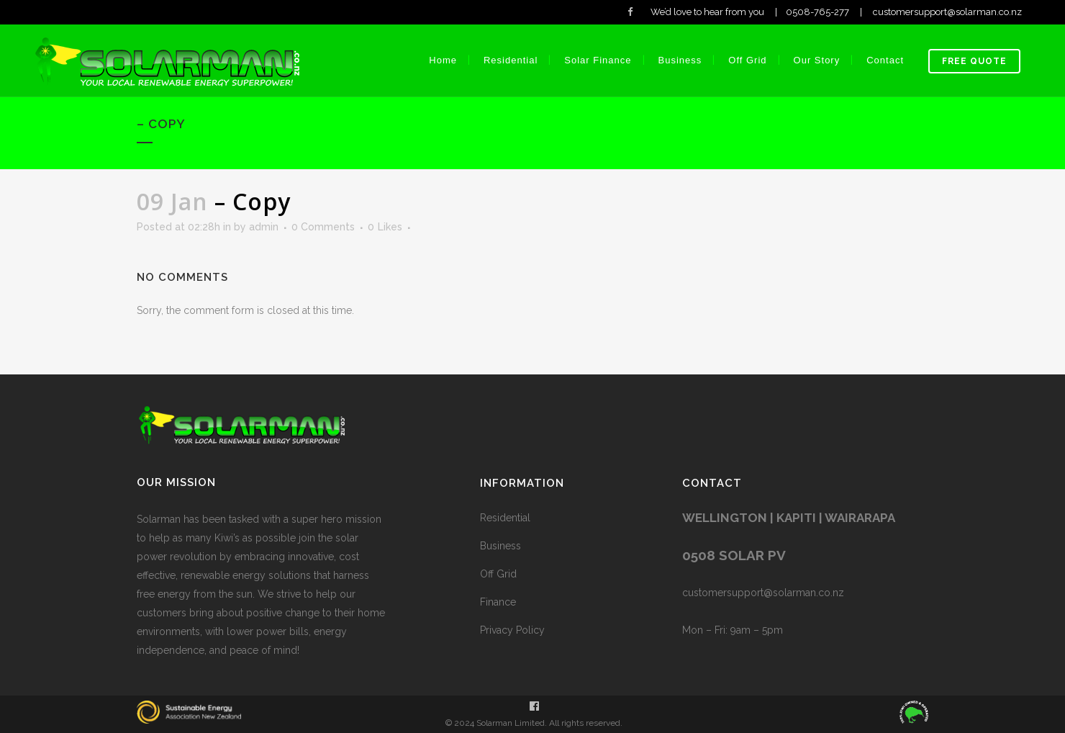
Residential (505, 517)
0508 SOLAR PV (734, 555)
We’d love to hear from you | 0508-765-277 (751, 11)
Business (500, 546)
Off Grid (498, 574)
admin (263, 227)
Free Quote (974, 61)
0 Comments (323, 227)
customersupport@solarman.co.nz (968, 11)
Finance (498, 602)
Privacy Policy (512, 630)
